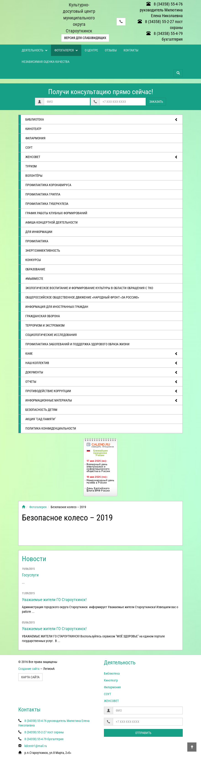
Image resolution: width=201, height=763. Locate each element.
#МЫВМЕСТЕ (34, 278)
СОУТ (28, 147)
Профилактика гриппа (42, 194)
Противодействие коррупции (101, 391)
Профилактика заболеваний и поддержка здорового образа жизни (77, 344)
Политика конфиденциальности (50, 428)
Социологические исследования (51, 335)
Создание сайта (29, 669)
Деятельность (35, 50)
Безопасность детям (41, 410)
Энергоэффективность (42, 250)
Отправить (143, 733)
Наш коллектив (101, 363)
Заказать (156, 101)
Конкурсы (33, 260)
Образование (35, 269)
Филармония (35, 138)
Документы (101, 372)
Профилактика (36, 241)
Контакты (131, 50)
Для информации (38, 232)
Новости (34, 559)
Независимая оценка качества (45, 61)
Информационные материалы (101, 400)
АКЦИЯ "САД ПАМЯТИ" (40, 419)
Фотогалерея (66, 50)
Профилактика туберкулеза (46, 204)
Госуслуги (30, 575)
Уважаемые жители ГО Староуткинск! (54, 599)
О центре (91, 50)
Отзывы (111, 50)
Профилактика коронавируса (48, 185)
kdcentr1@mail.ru (35, 746)
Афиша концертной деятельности (51, 222)
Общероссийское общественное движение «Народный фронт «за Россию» (82, 297)
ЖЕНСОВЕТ (101, 157)
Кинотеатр (33, 129)
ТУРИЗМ (31, 166)
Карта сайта (30, 677)
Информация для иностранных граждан (56, 307)
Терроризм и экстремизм (45, 325)
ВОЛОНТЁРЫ (33, 175)
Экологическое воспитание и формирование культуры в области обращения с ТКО (89, 288)
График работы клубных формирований (56, 213)
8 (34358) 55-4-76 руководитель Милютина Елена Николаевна (161, 10)
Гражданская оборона (42, 316)
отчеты (101, 382)
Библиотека (101, 119)
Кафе (101, 353)
